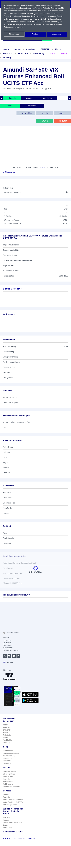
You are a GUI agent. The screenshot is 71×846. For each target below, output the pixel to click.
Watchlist (44, 113)
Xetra (10, 106)
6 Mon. (35, 168)
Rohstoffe (7, 53)
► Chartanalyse (9, 172)
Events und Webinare (11, 787)
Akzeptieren (56, 34)
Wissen (64, 53)
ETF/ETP (45, 49)
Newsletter (7, 763)
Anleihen (30, 49)
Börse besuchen (9, 771)
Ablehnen (35, 34)
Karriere (6, 817)
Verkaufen (62, 121)
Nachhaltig (38, 53)
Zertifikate (23, 53)
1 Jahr (42, 168)
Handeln (6, 779)
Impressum (7, 640)
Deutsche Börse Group (12, 822)
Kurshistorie (47, 98)
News (52, 53)
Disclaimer (7, 643)
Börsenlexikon (9, 781)
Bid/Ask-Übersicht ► (13, 289)
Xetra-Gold (7, 828)
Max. (57, 168)
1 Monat (28, 168)
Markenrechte (8, 648)
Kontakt (6, 638)
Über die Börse (9, 774)
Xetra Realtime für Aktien (13, 800)
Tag (13, 168)
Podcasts (6, 761)
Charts (29, 98)
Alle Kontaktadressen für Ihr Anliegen (19, 838)
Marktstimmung (9, 756)
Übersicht (12, 98)
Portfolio (62, 113)
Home (6, 49)
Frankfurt (32, 106)
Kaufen (45, 121)
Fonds (58, 49)
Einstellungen (14, 34)
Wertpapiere (8, 776)
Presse (6, 820)
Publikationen (8, 784)
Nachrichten (8, 750)
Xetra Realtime (25, 113)
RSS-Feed (7, 758)
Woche (19, 168)
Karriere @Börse (10, 805)
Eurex (5, 825)
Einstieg (7, 57)
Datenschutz (7, 645)
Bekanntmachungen (11, 753)
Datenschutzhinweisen (13, 27)
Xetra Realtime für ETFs (13, 802)
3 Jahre (50, 168)
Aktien (17, 49)
